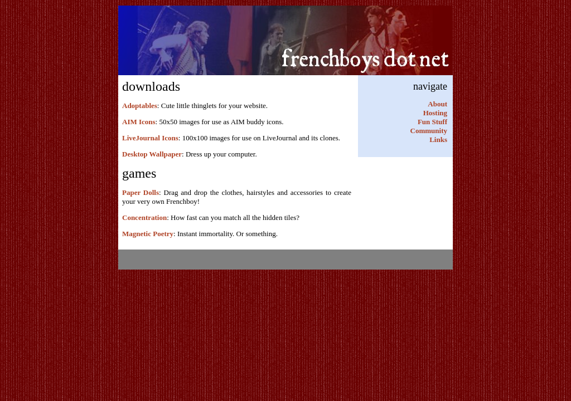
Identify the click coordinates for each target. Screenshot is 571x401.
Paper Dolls (140, 192)
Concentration (144, 217)
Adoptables (139, 105)
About (437, 104)
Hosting (435, 113)
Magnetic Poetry (147, 233)
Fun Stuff (432, 122)
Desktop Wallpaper (152, 154)
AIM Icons (139, 122)
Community (428, 130)
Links (438, 139)
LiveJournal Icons (150, 138)
